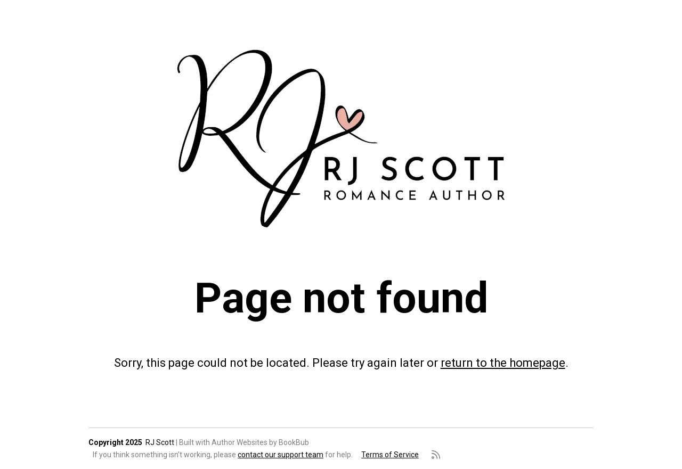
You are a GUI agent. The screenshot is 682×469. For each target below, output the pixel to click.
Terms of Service (390, 454)
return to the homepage (503, 362)
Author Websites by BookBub (260, 442)
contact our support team (280, 454)
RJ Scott (159, 442)
